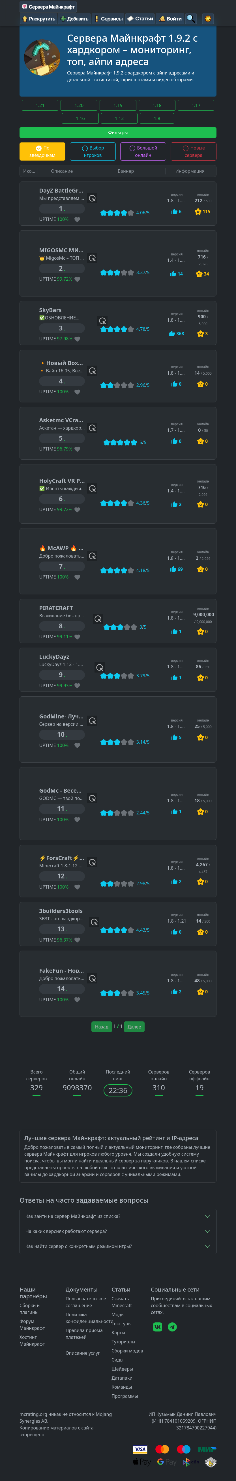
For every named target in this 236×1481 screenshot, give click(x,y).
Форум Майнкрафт (32, 1324)
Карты (118, 1333)
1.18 (157, 105)
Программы (124, 1396)
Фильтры (118, 132)
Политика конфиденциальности (89, 1317)
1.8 (157, 118)
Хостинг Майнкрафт (32, 1340)
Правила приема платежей (84, 1333)
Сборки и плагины (30, 1308)
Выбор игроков (92, 151)
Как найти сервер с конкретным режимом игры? (78, 1246)
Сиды (117, 1360)
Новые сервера (193, 151)
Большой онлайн (143, 151)
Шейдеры (122, 1369)
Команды (121, 1387)
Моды (118, 1314)
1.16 (80, 118)
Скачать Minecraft (121, 1302)
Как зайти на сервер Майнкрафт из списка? (72, 1216)
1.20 (78, 105)
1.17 (196, 105)
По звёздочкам (42, 151)
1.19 (118, 105)
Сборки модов (127, 1351)
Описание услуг (83, 1353)
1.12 (119, 118)
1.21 (40, 105)
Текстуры (121, 1323)
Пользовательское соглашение (86, 1302)
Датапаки (121, 1378)
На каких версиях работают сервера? (66, 1231)
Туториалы (123, 1342)
